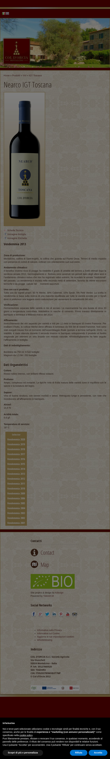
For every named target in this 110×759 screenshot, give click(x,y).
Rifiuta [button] (78, 752)
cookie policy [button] (26, 735)
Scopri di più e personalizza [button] (23, 752)
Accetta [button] (98, 752)
